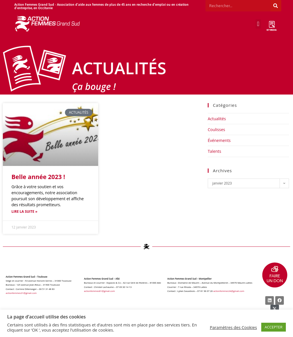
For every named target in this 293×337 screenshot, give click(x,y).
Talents (214, 151)
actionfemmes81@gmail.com (99, 290)
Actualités (217, 118)
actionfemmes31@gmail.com (21, 292)
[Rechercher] (275, 5)
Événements (219, 140)
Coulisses (216, 129)
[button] (258, 24)
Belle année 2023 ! (38, 177)
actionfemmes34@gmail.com (228, 290)
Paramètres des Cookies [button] (233, 327)
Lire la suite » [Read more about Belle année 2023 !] (24, 211)
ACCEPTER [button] (273, 327)
